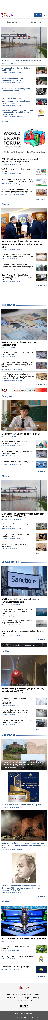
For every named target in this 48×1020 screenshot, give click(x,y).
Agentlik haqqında (13, 994)
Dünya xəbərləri (10, 561)
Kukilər (31, 1001)
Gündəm (6, 476)
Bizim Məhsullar (11, 998)
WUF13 (5, 121)
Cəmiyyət (6, 396)
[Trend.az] (7, 15)
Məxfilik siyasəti (20, 1001)
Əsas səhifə (12, 22)
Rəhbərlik (38, 994)
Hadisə (5, 651)
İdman (5, 901)
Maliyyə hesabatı (26, 994)
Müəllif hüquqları (24, 998)
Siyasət (5, 204)
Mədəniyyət (8, 734)
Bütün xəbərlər (40, 199)
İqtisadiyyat (8, 304)
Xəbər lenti (36, 22)
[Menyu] (44, 15)
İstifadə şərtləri (37, 998)
